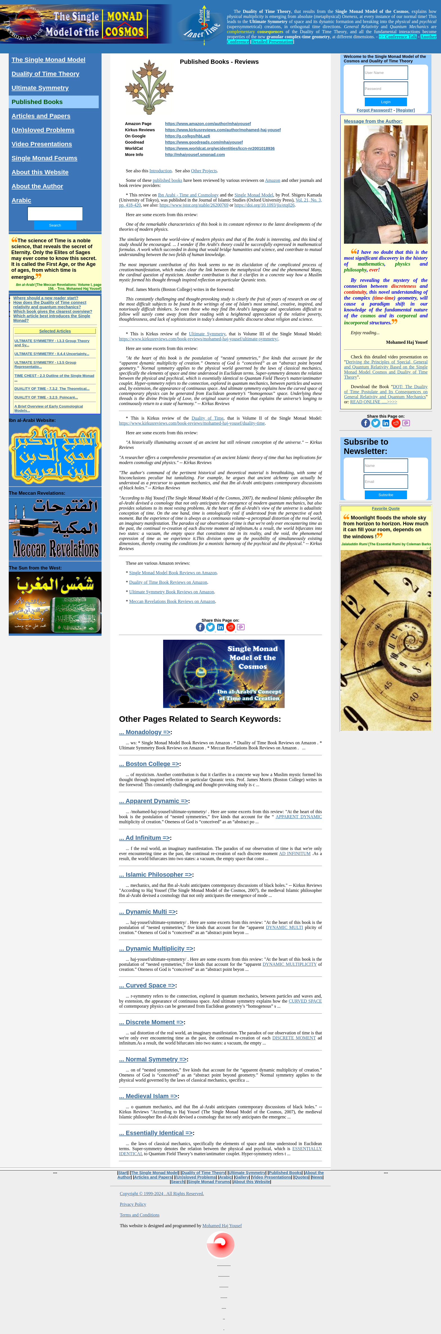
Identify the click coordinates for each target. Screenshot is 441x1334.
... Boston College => (149, 763)
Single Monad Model (254, 195)
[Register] (405, 110)
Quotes (301, 1177)
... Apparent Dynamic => (153, 800)
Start (123, 1172)
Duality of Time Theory (45, 73)
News (317, 1177)
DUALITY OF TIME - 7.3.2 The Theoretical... (51, 388)
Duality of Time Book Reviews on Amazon (168, 582)
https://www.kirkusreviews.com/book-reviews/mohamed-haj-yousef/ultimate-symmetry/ (198, 338)
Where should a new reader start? (45, 298)
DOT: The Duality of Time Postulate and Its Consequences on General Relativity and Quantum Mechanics (386, 391)
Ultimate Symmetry (207, 333)
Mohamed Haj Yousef (222, 1225)
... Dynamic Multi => (147, 911)
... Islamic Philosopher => (155, 874)
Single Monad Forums (44, 158)
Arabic (21, 200)
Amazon (272, 180)
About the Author (37, 186)
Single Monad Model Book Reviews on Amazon (173, 572)
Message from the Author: (373, 121)
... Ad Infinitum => (144, 837)
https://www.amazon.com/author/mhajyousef (208, 123)
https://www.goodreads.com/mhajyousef (204, 142)
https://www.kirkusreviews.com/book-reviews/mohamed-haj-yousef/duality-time (192, 423)
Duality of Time (207, 418)
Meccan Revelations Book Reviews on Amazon (172, 601)
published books (167, 180)
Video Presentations (42, 144)
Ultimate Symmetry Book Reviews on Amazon (171, 591)
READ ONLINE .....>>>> (373, 401)
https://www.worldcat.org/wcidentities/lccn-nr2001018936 (220, 148)
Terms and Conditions (139, 1215)
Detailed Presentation (272, 41)
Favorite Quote (386, 508)
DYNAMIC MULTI (284, 927)
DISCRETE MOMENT (294, 1037)
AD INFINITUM (294, 853)
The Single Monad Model (48, 59)
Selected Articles (55, 331)
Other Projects (204, 170)
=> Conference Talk (398, 36)
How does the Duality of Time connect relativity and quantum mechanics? (49, 304)
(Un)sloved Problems (43, 130)
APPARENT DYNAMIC (299, 816)
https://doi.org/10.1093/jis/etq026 (265, 205)
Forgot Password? (374, 110)
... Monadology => (144, 732)
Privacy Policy (133, 1204)
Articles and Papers (41, 115)
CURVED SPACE (305, 1001)
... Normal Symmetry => (152, 1059)
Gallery (242, 1177)
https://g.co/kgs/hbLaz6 (187, 136)
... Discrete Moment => (151, 1022)
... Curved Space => (147, 985)
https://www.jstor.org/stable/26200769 (193, 205)
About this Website (40, 172)
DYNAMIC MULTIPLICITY (290, 964)
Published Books (37, 101)
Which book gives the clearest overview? (52, 311)
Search (177, 1181)
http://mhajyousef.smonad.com (195, 154)
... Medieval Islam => (148, 1096)
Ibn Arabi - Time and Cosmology (188, 195)
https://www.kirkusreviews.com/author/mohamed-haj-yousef (223, 130)
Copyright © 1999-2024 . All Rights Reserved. (162, 1193)
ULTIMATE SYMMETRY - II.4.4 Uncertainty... (51, 354)
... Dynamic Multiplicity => (156, 948)
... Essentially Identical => (155, 1132)
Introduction (160, 170)
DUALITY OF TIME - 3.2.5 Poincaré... (46, 397)
